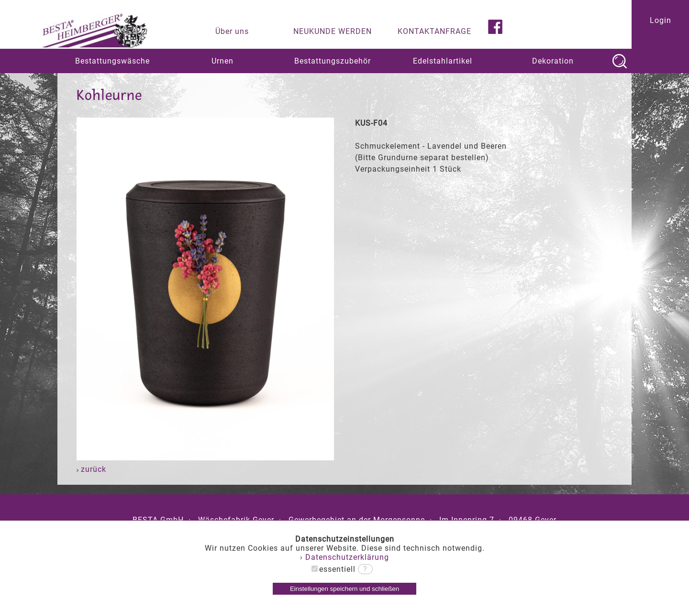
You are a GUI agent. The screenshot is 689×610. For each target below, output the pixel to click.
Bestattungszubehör (332, 60)
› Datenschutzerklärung (344, 557)
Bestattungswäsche (112, 60)
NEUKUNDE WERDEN (332, 31)
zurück (91, 469)
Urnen (222, 60)
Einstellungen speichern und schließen (344, 588)
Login (660, 20)
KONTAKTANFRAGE (434, 31)
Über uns (232, 31)
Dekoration (553, 60)
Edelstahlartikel (442, 60)
